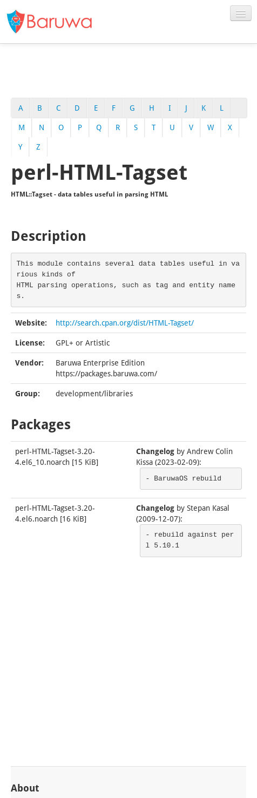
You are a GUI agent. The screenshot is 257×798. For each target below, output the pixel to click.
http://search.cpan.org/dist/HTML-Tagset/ (125, 323)
